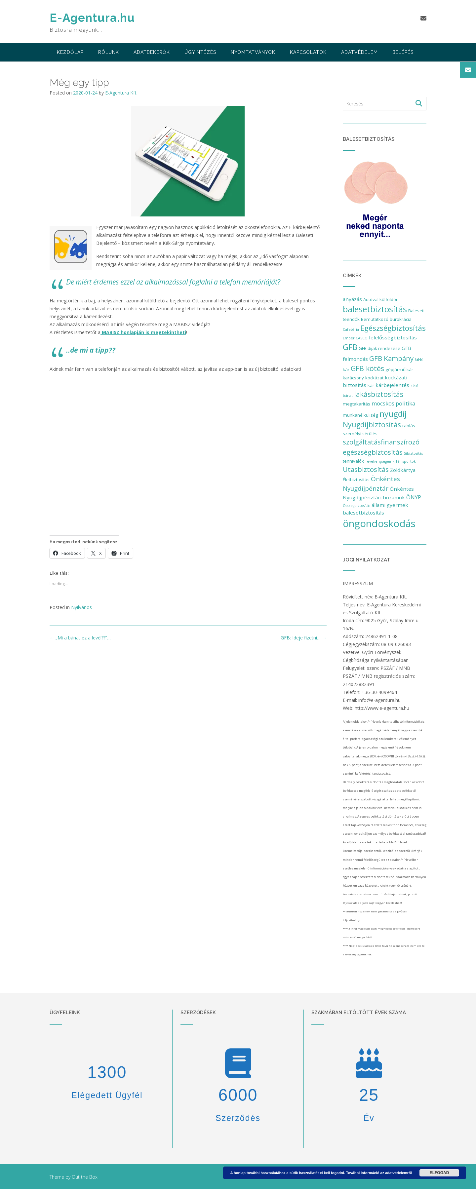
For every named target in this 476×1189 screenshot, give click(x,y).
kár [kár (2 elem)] (371, 385)
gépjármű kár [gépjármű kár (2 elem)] (399, 369)
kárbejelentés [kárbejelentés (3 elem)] (392, 385)
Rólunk (108, 52)
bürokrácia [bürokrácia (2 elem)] (401, 319)
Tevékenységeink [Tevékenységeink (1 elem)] (379, 461)
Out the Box (85, 1177)
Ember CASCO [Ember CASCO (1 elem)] (355, 338)
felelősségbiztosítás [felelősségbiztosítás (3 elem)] (393, 337)
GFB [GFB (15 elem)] (350, 346)
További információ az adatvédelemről (379, 1173)
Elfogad (439, 1172)
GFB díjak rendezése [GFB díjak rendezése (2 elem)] (379, 348)
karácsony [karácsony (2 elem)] (353, 378)
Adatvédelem (359, 52)
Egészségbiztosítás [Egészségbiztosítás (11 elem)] (393, 328)
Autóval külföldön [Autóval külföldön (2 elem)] (381, 299)
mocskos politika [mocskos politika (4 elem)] (393, 403)
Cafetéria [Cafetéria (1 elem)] (351, 329)
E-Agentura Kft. (121, 93)
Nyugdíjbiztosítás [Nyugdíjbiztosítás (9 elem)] (372, 424)
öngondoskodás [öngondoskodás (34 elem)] (379, 523)
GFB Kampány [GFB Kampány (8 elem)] (391, 358)
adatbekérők (152, 52)
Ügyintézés (200, 52)
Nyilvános (81, 607)
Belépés (403, 52)
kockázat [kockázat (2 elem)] (374, 378)
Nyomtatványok (253, 52)
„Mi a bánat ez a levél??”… (80, 637)
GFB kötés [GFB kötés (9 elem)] (367, 368)
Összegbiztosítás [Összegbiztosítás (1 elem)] (356, 505)
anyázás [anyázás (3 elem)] (352, 299)
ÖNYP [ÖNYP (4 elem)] (413, 497)
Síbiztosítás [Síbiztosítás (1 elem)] (413, 453)
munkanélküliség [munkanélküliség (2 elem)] (360, 415)
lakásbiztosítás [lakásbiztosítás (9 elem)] (378, 394)
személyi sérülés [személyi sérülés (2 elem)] (360, 434)
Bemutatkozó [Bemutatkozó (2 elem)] (374, 319)
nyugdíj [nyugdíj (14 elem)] (393, 413)
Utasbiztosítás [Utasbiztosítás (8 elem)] (366, 469)
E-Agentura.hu (92, 17)
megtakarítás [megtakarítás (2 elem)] (356, 404)
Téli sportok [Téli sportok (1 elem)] (406, 461)
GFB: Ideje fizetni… (304, 637)
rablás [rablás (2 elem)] (408, 426)
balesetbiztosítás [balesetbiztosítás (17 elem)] (375, 309)
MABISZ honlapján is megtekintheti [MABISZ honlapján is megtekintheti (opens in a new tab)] (143, 332)
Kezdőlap (70, 52)
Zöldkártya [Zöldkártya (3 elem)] (403, 470)
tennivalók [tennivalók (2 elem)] (353, 461)
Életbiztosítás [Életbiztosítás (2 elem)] (356, 479)
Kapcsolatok (308, 52)
